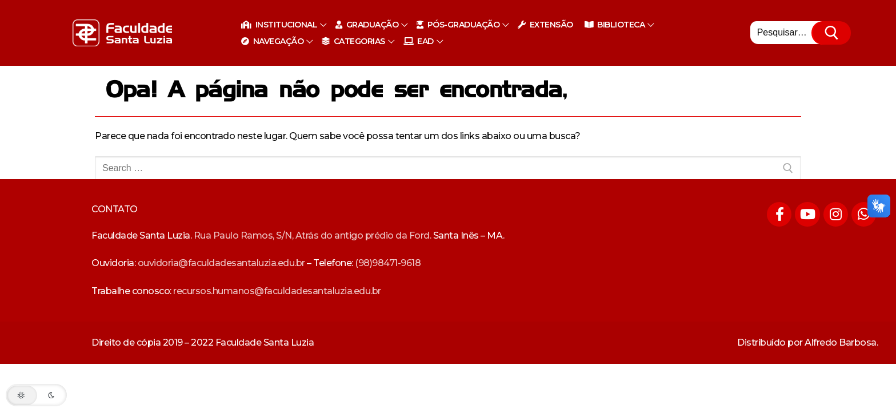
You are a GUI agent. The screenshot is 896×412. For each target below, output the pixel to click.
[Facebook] (779, 214)
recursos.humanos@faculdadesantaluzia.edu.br (277, 291)
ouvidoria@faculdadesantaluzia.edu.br (221, 263)
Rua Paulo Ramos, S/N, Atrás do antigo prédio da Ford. (312, 235)
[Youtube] (807, 214)
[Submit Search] (832, 33)
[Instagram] (835, 214)
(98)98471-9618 (388, 263)
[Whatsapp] (863, 214)
